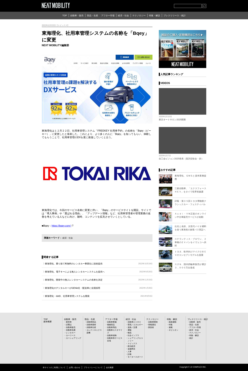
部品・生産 (92, 15)
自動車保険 (112, 335)
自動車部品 (91, 322)
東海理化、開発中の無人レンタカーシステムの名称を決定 (98, 279)
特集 (171, 325)
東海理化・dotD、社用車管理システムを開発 (98, 296)
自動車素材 (91, 325)
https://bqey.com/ (63, 225)
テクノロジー (139, 15)
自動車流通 (70, 330)
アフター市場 (108, 15)
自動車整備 (112, 322)
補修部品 (111, 325)
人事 (129, 351)
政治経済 (131, 346)
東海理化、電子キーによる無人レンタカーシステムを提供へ (98, 271)
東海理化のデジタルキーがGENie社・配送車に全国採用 (98, 288)
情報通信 (152, 325)
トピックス (132, 343)
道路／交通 (132, 327)
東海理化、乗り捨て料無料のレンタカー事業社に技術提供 (98, 263)
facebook (161, 5)
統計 (191, 338)
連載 (171, 327)
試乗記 (69, 325)
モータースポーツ (135, 357)
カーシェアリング (73, 338)
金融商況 (131, 349)
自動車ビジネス (134, 322)
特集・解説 (154, 15)
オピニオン (173, 330)
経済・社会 (123, 15)
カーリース (70, 335)
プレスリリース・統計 (175, 15)
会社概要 (110, 367)
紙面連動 (172, 322)
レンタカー (70, 333)
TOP (64, 15)
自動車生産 (91, 327)
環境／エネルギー (135, 325)
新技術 (151, 327)
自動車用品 (112, 327)
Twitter (154, 5)
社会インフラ (133, 335)
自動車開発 (153, 322)
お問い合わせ (74, 367)
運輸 (129, 330)
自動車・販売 (77, 15)
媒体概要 (47, 322)
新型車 (69, 322)
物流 (129, 333)
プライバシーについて (93, 367)
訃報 (129, 354)
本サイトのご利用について (54, 367)
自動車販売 (70, 327)
